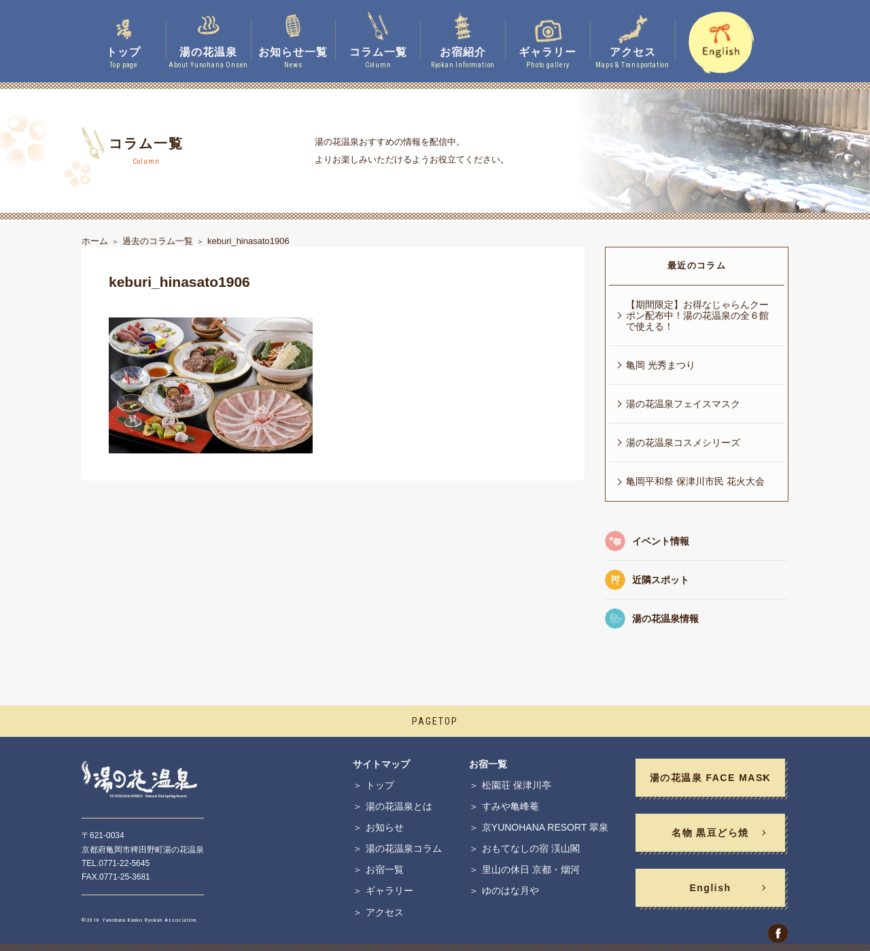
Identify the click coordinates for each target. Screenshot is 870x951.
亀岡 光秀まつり (660, 365)
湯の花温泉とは (399, 806)
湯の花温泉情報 (665, 618)
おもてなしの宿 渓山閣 (531, 848)
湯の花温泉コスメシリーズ (683, 442)
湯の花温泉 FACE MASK (710, 777)
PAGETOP (435, 721)
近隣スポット (660, 579)
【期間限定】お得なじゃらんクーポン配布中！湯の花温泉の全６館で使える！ (697, 315)
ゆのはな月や (510, 890)
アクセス (385, 912)
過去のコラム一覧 (157, 241)
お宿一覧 (385, 869)
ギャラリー (389, 890)
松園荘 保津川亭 (516, 785)
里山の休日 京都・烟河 (531, 869)
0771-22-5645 (124, 863)
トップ (380, 785)
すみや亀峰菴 (510, 806)
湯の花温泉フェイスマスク (683, 403)
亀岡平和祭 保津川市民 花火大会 (695, 481)
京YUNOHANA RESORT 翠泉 (545, 827)
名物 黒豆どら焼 (710, 832)
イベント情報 (660, 541)
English (710, 887)
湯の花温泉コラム (404, 848)
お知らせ (385, 827)
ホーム (95, 241)
